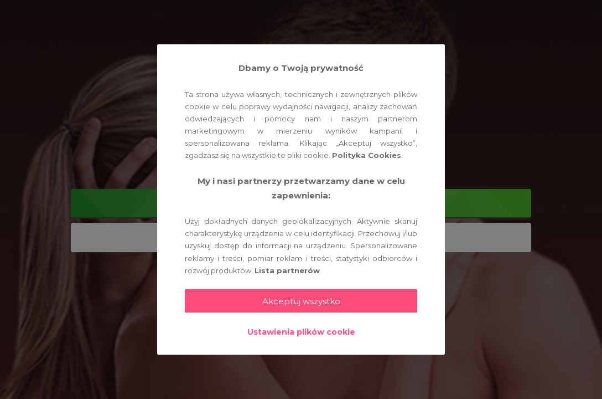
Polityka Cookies (366, 155)
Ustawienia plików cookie (301, 332)
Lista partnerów (287, 270)
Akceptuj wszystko (301, 301)
